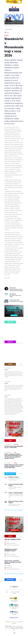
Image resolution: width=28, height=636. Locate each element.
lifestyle (15, 463)
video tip (10, 342)
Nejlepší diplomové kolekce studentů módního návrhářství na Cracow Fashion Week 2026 (13, 466)
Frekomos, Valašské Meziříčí (16, 493)
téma (10, 440)
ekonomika (16, 444)
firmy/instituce (10, 473)
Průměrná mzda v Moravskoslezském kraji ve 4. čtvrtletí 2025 (13, 446)
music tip (10, 322)
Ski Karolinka (13, 294)
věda (15, 452)
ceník (7, 591)
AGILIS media (8, 626)
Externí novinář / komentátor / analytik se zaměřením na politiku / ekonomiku (13, 562)
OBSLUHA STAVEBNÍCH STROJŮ (12, 539)
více (21, 364)
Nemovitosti (10, 579)
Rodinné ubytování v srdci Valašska (16, 301)
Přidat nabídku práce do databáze (13, 573)
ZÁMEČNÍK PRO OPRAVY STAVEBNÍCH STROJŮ (10, 550)
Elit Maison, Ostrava (14, 477)
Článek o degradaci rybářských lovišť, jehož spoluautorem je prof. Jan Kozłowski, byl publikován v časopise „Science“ (13, 456)
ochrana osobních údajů (15, 591)
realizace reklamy (14, 617)
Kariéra (10, 536)
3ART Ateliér (13, 287)
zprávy (10, 364)
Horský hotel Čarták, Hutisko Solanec (16, 485)
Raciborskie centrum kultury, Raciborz (16, 502)
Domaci (6, 35)
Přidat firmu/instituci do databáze (13, 510)
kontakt (14, 593)
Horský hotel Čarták (14, 300)
